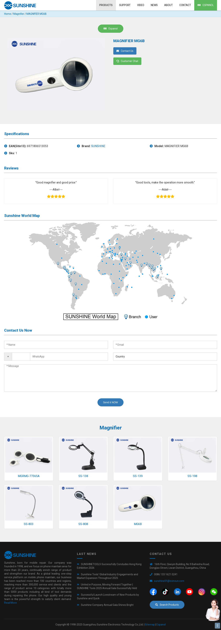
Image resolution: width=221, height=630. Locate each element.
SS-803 (28, 524)
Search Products (167, 604)
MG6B (138, 524)
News (154, 5)
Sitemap (150, 624)
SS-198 (192, 476)
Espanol (206, 5)
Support (125, 5)
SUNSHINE (98, 146)
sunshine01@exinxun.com (169, 580)
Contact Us (124, 50)
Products (106, 5)
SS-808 (83, 524)
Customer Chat (127, 61)
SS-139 (138, 476)
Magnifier (18, 13)
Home (7, 13)
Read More (10, 602)
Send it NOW (110, 402)
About (168, 5)
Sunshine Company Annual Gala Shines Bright (107, 604)
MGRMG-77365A (28, 476)
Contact (185, 5)
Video (140, 5)
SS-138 (83, 476)
